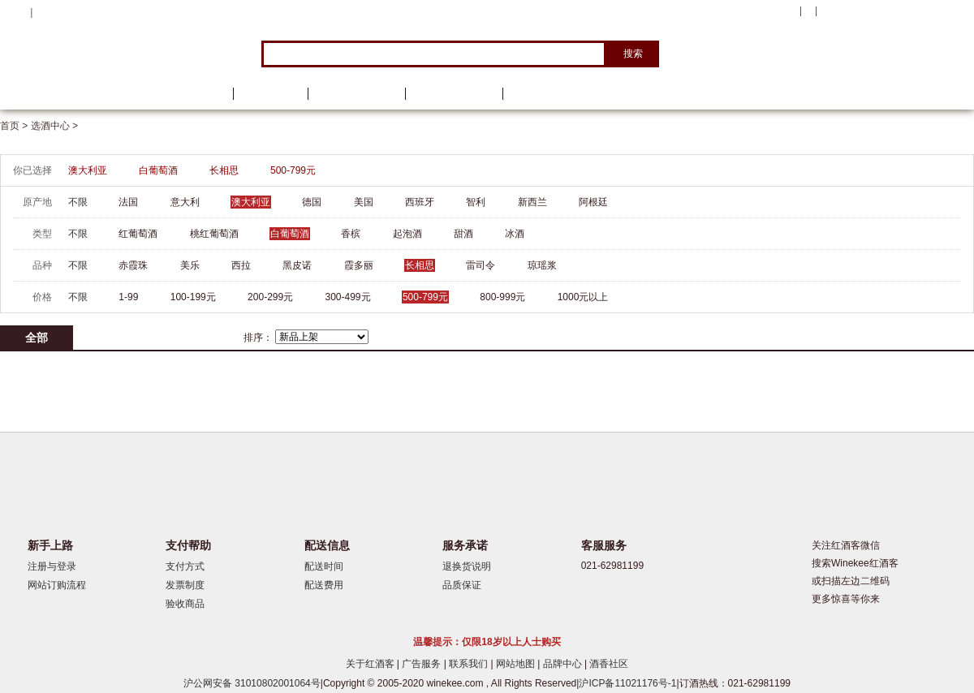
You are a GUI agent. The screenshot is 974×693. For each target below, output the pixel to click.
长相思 (224, 170)
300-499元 (348, 297)
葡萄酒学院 (453, 94)
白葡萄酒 (158, 170)
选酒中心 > (54, 125)
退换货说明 (466, 566)
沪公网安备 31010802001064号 (252, 683)
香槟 (350, 233)
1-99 (128, 297)
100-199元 (193, 297)
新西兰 (532, 202)
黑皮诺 (297, 265)
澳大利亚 (87, 170)
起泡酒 (407, 233)
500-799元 (293, 170)
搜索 (633, 53)
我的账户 (773, 11)
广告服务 (422, 663)
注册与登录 (52, 566)
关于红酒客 (371, 663)
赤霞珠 (133, 265)
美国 (363, 202)
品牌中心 (563, 663)
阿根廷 (593, 202)
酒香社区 (608, 663)
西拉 (241, 265)
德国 (311, 202)
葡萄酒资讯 (356, 94)
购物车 (875, 12)
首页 (201, 94)
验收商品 (185, 603)
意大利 (185, 202)
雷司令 (480, 265)
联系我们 (469, 663)
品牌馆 (270, 94)
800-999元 (502, 297)
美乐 (190, 265)
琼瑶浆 (542, 265)
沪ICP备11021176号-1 (627, 683)
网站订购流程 (57, 585)
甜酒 (463, 233)
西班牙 (419, 202)
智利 (475, 202)
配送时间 (323, 566)
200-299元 (270, 297)
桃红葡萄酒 (214, 233)
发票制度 (185, 585)
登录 (45, 12)
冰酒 (514, 233)
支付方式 (185, 566)
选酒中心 (85, 94)
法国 (128, 202)
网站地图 (516, 663)
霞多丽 (358, 265)
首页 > (15, 125)
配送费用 (323, 585)
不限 (78, 202)
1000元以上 (583, 297)
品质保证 (461, 585)
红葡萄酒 (138, 233)
